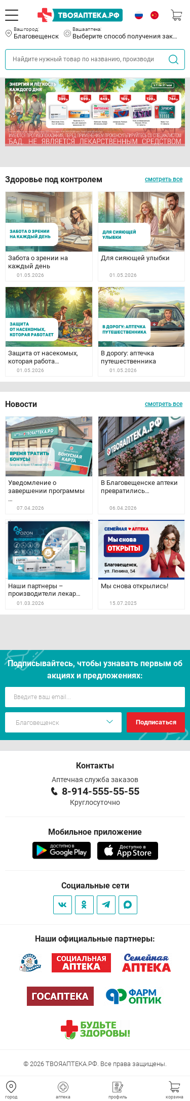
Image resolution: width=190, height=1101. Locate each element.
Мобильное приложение (95, 832)
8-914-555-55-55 (100, 791)
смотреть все (163, 179)
